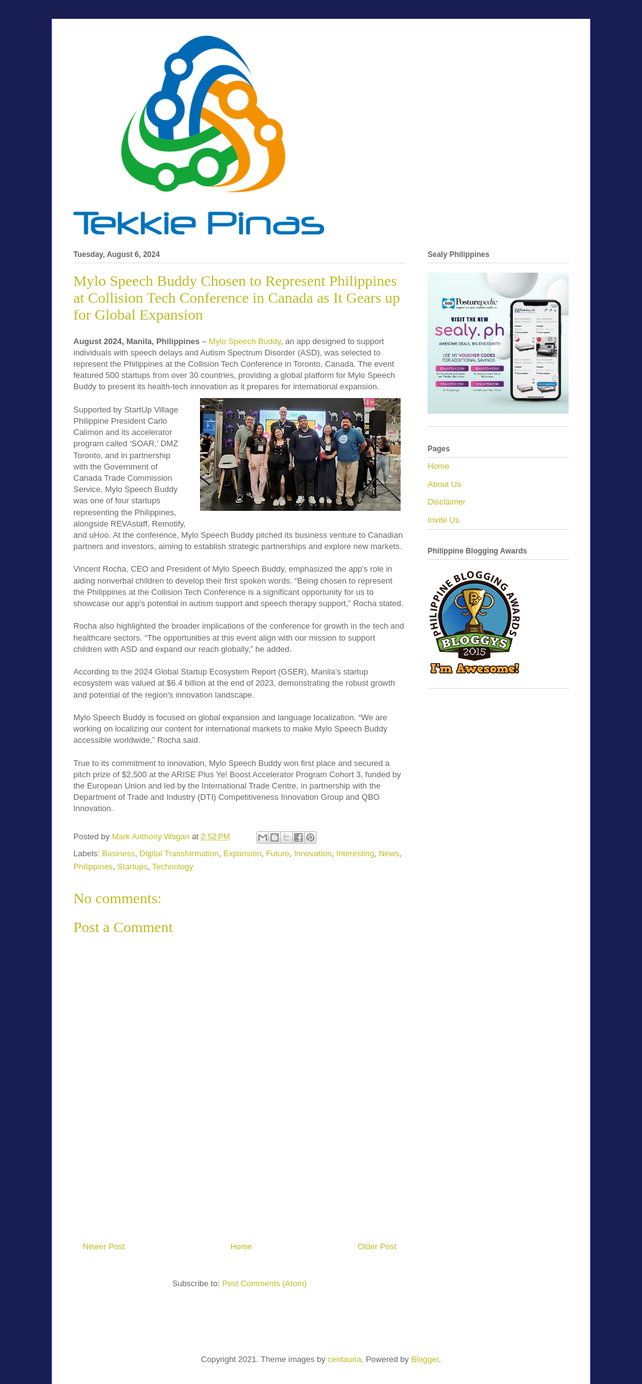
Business (118, 853)
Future (278, 853)
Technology (173, 866)
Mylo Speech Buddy (243, 341)
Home (242, 1246)
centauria (344, 1359)
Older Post (377, 1246)
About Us (444, 484)
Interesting (355, 853)
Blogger (425, 1359)
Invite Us (444, 520)
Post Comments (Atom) (264, 1283)
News (389, 853)
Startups (132, 866)
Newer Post (104, 1246)
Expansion (242, 853)
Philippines (93, 866)
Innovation (313, 853)
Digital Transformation (179, 853)
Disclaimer (447, 501)
